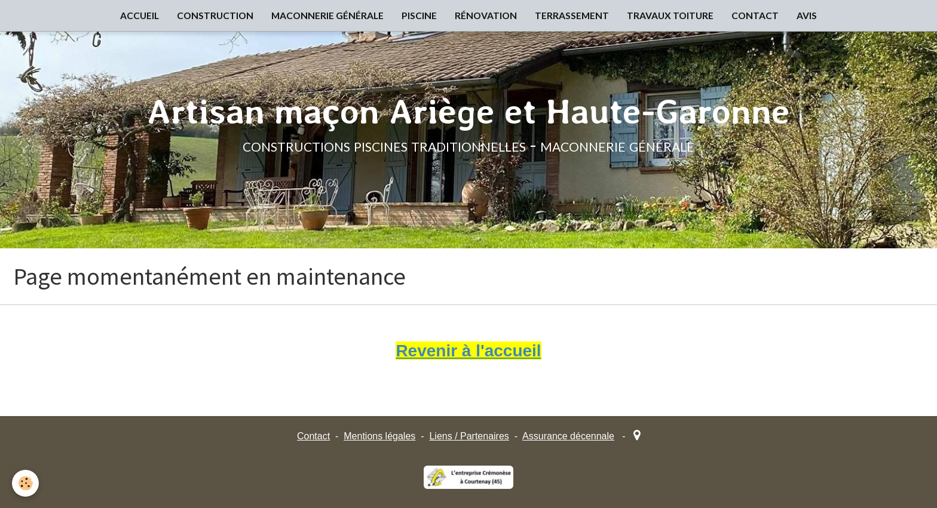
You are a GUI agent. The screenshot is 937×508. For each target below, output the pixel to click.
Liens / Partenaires (469, 436)
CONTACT (755, 15)
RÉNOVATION (486, 15)
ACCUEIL (139, 15)
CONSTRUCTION (215, 15)
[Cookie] (25, 483)
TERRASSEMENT (572, 15)
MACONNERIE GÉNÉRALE (327, 15)
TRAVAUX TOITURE (670, 15)
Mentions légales (379, 436)
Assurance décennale (568, 436)
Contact (313, 436)
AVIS (807, 15)
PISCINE (419, 15)
